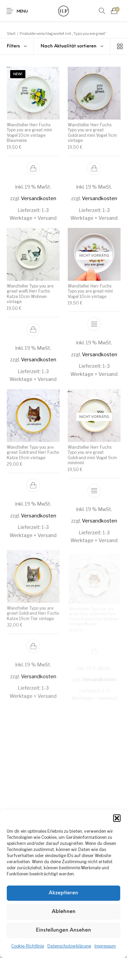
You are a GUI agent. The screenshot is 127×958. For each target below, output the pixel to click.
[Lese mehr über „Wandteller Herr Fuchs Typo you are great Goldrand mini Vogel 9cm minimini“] (94, 490)
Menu (22, 12)
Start (11, 33)
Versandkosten (38, 199)
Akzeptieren (63, 893)
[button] (116, 818)
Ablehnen (64, 911)
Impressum (105, 946)
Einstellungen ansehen (63, 930)
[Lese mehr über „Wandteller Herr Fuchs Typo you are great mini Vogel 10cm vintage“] (94, 324)
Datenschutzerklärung (69, 946)
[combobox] (72, 46)
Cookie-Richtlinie (27, 946)
